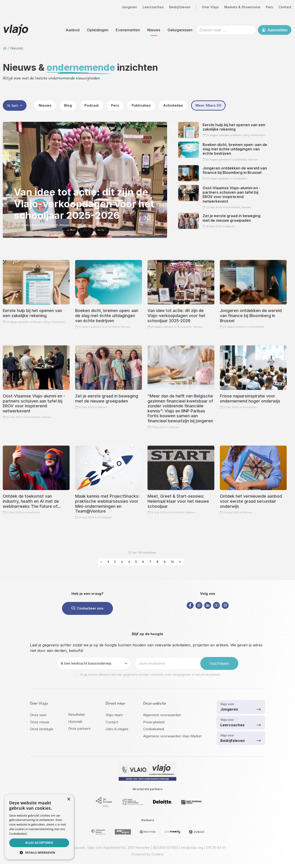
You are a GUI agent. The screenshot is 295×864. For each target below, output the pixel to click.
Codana (157, 854)
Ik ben (13, 105)
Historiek (75, 721)
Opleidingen (97, 30)
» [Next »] (180, 561)
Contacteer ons (87, 608)
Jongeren (129, 7)
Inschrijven (219, 663)
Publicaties (141, 105)
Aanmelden (274, 30)
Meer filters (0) (208, 105)
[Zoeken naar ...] (226, 30)
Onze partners (79, 728)
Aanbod (73, 30)
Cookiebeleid (153, 729)
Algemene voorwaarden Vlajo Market (172, 736)
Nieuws (153, 30)
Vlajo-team (114, 715)
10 (172, 561)
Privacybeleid (154, 722)
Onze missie (39, 722)
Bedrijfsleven (180, 7)
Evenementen (128, 30)
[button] (39, 852)
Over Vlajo (210, 7)
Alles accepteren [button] (39, 843)
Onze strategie (41, 729)
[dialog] (39, 826)
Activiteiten (173, 105)
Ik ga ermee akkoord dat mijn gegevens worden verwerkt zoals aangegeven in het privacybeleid (150, 674)
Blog (68, 105)
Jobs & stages (117, 729)
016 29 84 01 (215, 847)
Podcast (91, 105)
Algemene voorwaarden (162, 715)
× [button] (68, 799)
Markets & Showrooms (242, 7)
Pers (269, 7)
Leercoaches (153, 7)
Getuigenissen (180, 30)
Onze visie (38, 715)
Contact (285, 7)
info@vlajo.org (192, 847)
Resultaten (76, 714)
